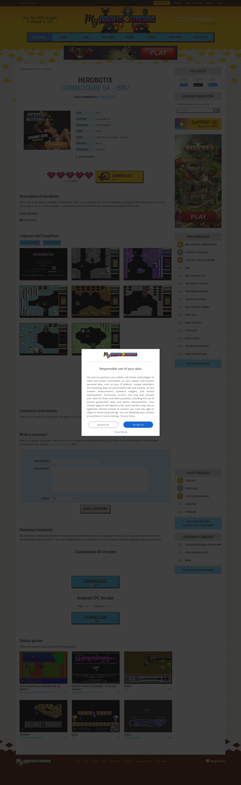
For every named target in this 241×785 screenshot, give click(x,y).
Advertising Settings (108, 412)
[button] (120, 432)
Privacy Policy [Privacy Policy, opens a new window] (127, 416)
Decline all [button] (103, 424)
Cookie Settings (110, 416)
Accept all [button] (138, 424)
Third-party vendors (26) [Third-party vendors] (118, 394)
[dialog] (121, 392)
